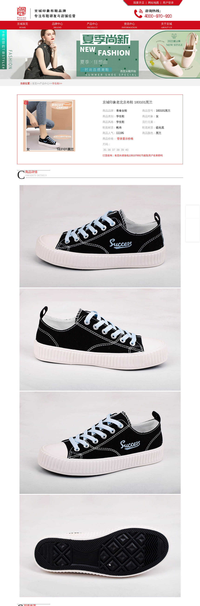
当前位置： (25, 83)
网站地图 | (153, 2)
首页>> (36, 83)
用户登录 (167, 2)
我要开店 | (139, 2)
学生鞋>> (57, 83)
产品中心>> (46, 83)
